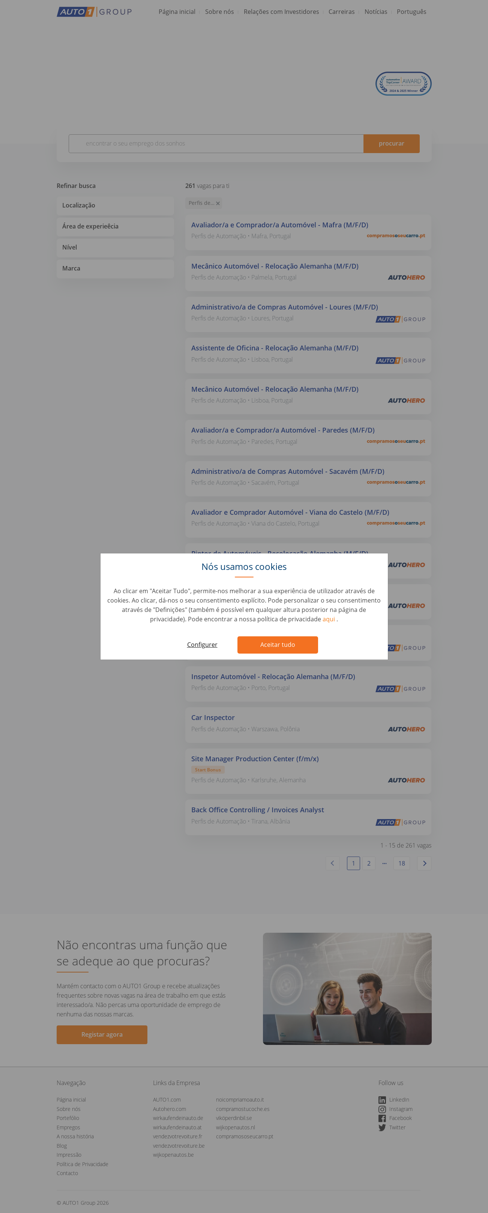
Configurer (202, 644)
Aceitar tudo (277, 644)
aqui (329, 619)
